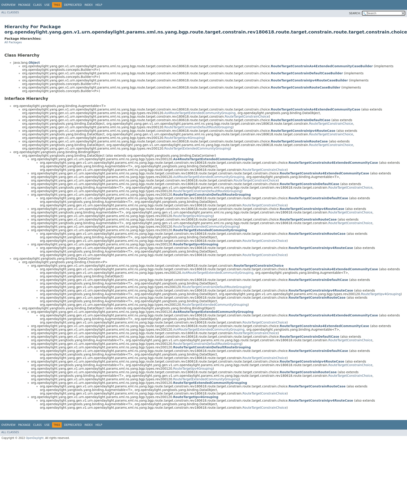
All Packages (13, 42)
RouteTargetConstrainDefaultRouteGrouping (198, 127)
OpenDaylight (34, 438)
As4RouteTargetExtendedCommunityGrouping (200, 113)
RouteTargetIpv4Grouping (184, 138)
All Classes (10, 12)
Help (98, 4)
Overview (8, 4)
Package (24, 4)
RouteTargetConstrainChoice (247, 116)
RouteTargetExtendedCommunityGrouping (197, 148)
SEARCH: (355, 13)
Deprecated (73, 4)
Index (89, 4)
